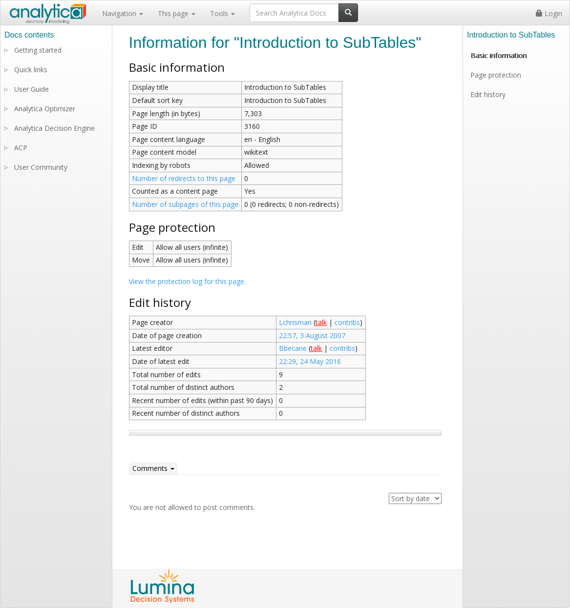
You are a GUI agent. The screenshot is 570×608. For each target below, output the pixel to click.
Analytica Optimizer (44, 108)
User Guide (31, 89)
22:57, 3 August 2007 (312, 335)
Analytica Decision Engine (54, 128)
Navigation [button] (122, 13)
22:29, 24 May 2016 (310, 361)
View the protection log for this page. (187, 281)
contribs (347, 322)
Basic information (498, 55)
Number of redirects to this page (183, 178)
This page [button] (176, 13)
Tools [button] (222, 13)
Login (549, 13)
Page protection (495, 75)
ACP (20, 147)
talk (321, 322)
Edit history (488, 94)
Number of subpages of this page (185, 204)
